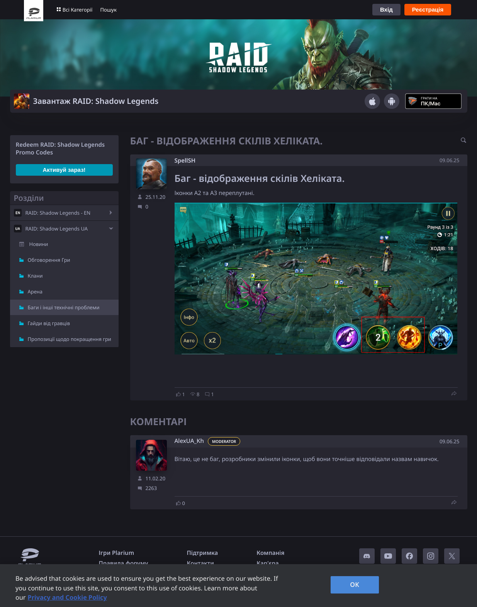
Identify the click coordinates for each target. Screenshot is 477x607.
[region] (238, 585)
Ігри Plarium (116, 553)
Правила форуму (123, 563)
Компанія (270, 553)
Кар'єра (267, 563)
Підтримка (202, 553)
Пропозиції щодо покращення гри (69, 339)
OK (354, 584)
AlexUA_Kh (189, 441)
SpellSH (185, 160)
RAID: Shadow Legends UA (56, 228)
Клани (35, 275)
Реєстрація (428, 9)
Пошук (108, 9)
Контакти (200, 563)
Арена (35, 291)
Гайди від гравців (49, 323)
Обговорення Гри (49, 259)
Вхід (386, 9)
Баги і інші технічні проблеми (64, 307)
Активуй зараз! (63, 169)
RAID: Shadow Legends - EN (58, 212)
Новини (38, 244)
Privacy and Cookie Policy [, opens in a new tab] (67, 597)
